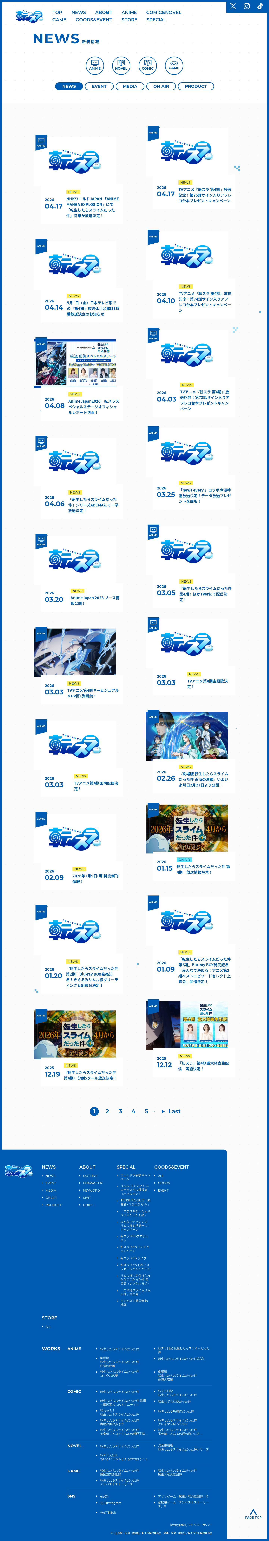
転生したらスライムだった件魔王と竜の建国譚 (177, 1472)
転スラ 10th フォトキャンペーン (134, 1249)
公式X (104, 1496)
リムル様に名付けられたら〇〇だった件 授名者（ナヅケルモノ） (135, 1279)
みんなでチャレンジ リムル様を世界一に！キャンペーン (135, 1225)
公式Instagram (110, 1503)
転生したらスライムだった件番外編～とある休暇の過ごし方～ (180, 1432)
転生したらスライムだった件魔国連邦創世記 (119, 1472)
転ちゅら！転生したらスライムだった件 (119, 1412)
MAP (86, 1198)
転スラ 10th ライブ (133, 1258)
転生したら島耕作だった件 (176, 1411)
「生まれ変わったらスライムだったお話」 (135, 1213)
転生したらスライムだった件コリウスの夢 (119, 1373)
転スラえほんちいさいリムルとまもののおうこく (124, 1457)
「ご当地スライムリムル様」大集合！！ (135, 1292)
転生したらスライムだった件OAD (181, 1358)
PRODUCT (196, 86)
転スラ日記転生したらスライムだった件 (177, 1393)
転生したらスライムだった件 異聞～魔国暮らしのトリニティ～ (123, 1402)
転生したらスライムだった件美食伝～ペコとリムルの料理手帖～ (124, 1432)
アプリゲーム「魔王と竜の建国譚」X (183, 1496)
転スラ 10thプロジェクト (134, 1238)
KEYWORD (91, 1190)
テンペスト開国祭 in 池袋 (134, 1303)
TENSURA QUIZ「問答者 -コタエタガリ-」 (135, 1202)
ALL (160, 1176)
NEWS (69, 86)
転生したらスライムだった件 (119, 1349)
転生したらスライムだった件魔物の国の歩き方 (119, 1422)
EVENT (99, 86)
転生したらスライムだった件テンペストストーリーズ (119, 1482)
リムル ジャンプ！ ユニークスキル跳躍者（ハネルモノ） (134, 1189)
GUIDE (88, 1205)
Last (174, 1111)
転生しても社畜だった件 (174, 1401)
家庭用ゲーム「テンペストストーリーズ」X (183, 1504)
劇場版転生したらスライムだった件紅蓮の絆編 (119, 1362)
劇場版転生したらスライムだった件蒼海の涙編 (177, 1375)
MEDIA (130, 86)
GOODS (164, 1183)
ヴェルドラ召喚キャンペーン (135, 1177)
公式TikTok (108, 1512)
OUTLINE (90, 1176)
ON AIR (161, 86)
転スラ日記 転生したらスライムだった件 (184, 1350)
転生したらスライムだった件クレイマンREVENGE (177, 1422)
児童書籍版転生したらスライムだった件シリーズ (183, 1447)
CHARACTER (92, 1183)
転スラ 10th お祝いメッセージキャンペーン (135, 1267)
